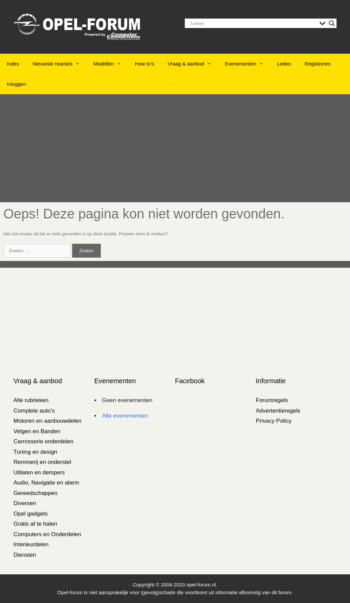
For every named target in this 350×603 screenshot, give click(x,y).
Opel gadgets (30, 513)
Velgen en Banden (36, 431)
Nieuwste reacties (60, 64)
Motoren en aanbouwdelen (47, 421)
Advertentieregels (278, 411)
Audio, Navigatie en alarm (46, 482)
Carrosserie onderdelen (43, 441)
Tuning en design (35, 452)
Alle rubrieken (31, 400)
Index (13, 64)
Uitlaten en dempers (39, 472)
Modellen (110, 64)
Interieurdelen (31, 544)
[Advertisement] (175, 148)
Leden (284, 64)
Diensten (24, 555)
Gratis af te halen (35, 524)
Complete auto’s (34, 411)
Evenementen (247, 64)
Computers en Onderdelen (47, 534)
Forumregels (272, 400)
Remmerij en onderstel (42, 462)
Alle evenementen (125, 416)
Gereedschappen (35, 493)
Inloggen (16, 84)
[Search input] (253, 23)
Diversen (24, 503)
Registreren (317, 64)
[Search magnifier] (332, 23)
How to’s (144, 64)
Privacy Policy (274, 421)
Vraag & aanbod (193, 64)
